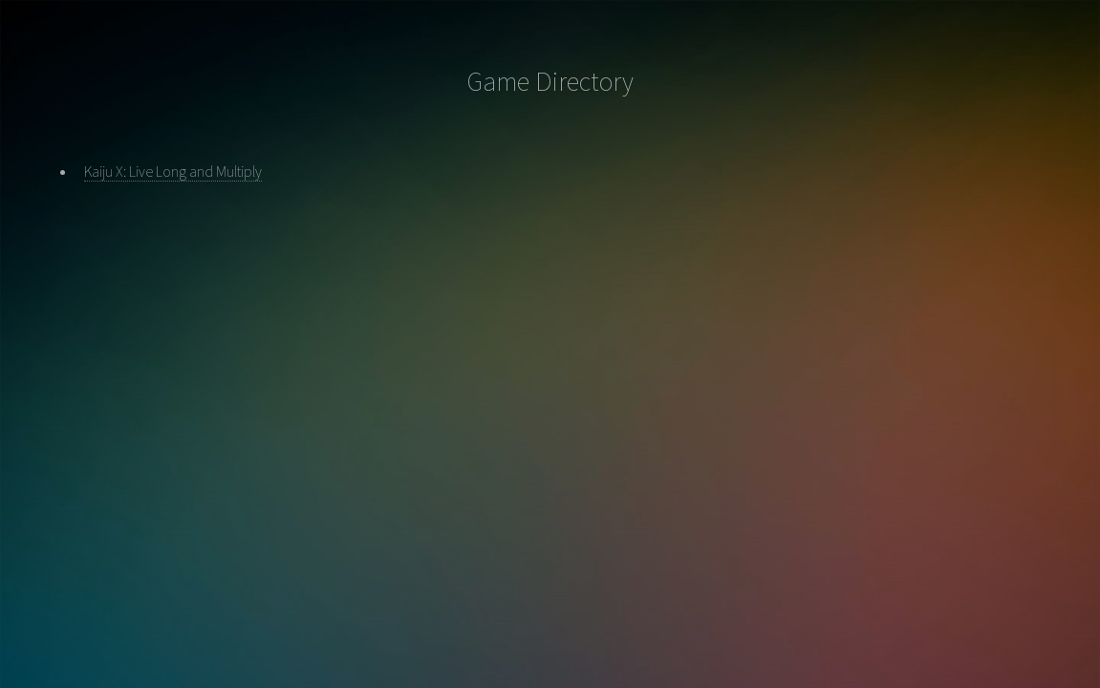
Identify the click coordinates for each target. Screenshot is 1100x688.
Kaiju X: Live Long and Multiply (173, 171)
